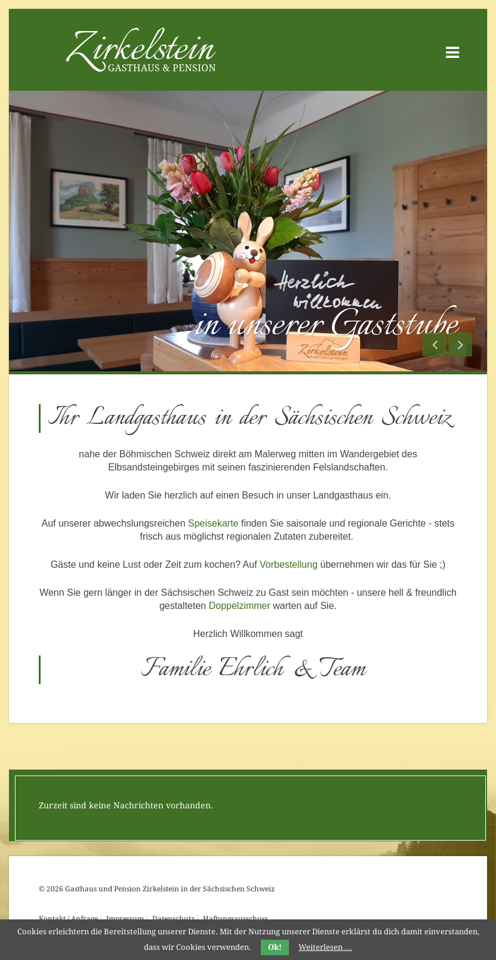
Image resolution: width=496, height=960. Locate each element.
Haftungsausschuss (235, 919)
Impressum (125, 919)
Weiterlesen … (325, 947)
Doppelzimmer (239, 606)
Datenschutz (173, 919)
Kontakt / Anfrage (68, 919)
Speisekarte (213, 523)
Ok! (275, 947)
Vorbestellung (289, 564)
